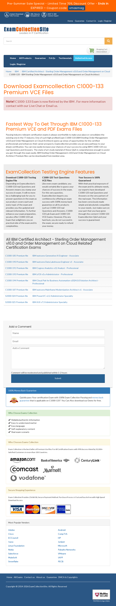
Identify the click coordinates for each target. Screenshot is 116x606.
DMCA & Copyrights (68, 577)
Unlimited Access (83, 58)
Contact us (29, 577)
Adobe (11, 530)
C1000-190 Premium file (16, 262)
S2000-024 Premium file (16, 296)
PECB (60, 561)
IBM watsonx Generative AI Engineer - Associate (55, 255)
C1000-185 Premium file (16, 255)
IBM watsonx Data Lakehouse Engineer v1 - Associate (57, 262)
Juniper (61, 541)
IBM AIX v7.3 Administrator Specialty (49, 302)
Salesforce (13, 553)
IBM (17, 71)
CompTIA (62, 534)
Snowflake (13, 561)
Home (70, 21)
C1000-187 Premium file (16, 289)
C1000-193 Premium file (16, 274)
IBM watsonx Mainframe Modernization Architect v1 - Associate (62, 289)
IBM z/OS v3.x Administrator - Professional (52, 274)
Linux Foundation (16, 545)
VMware (62, 553)
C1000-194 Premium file (16, 280)
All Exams (18, 577)
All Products (25, 58)
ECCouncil (13, 538)
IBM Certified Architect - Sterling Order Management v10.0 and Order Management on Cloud (66, 71)
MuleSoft (12, 557)
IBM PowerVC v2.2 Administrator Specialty (52, 296)
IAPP (60, 557)
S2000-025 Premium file (16, 302)
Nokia (11, 549)
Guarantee (79, 21)
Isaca (10, 541)
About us (40, 577)
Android (62, 530)
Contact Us (91, 21)
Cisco (11, 534)
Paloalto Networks (67, 549)
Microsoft (62, 545)
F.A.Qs (52, 58)
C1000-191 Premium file (16, 268)
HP (59, 538)
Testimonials (65, 58)
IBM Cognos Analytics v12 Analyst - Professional (55, 268)
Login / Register (105, 21)
